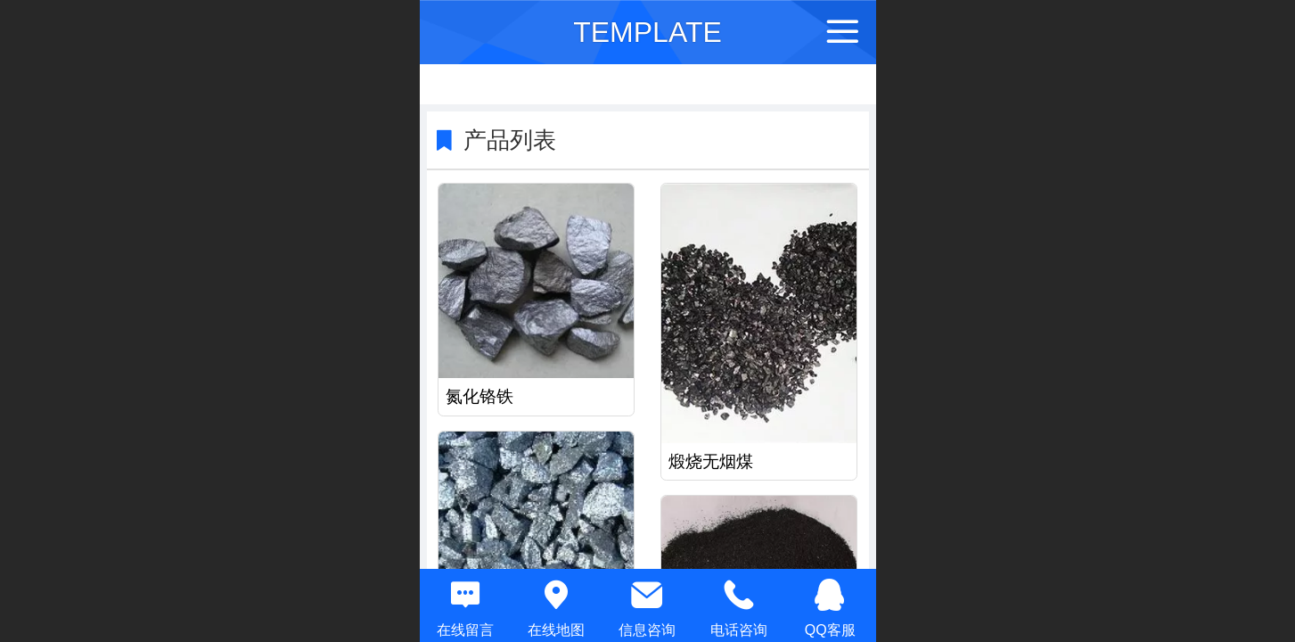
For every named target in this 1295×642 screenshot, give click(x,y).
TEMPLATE (647, 32)
